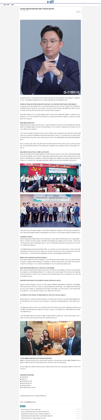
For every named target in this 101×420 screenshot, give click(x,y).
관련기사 (23, 406)
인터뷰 (12, 4)
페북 (21, 13)
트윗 (24, 13)
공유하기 (99, 5)
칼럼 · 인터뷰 (6, 4)
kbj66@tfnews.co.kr (31, 402)
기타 (29, 13)
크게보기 (78, 11)
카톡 (26, 13)
